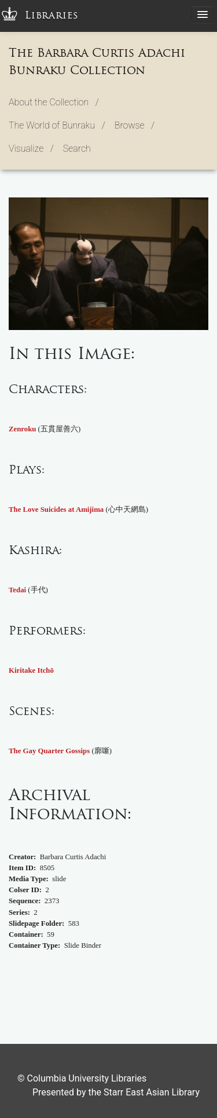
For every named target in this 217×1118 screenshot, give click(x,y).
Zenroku (22, 429)
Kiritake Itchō (31, 670)
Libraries (52, 15)
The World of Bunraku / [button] (57, 125)
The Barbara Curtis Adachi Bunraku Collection (97, 61)
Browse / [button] (135, 125)
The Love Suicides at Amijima (56, 509)
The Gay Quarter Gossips (49, 751)
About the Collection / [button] (54, 102)
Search (77, 148)
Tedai (17, 590)
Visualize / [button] (31, 148)
